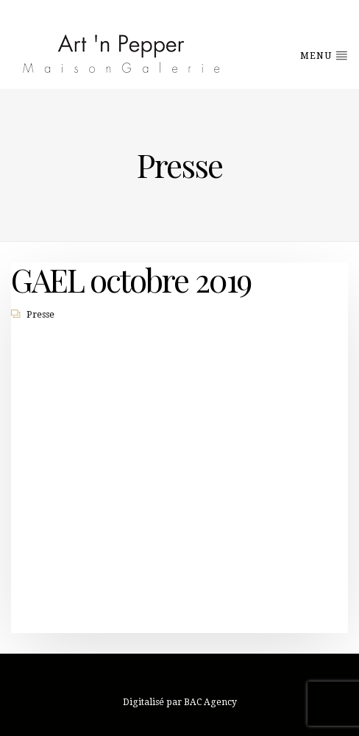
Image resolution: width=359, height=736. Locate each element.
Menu (324, 55)
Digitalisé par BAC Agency (180, 702)
